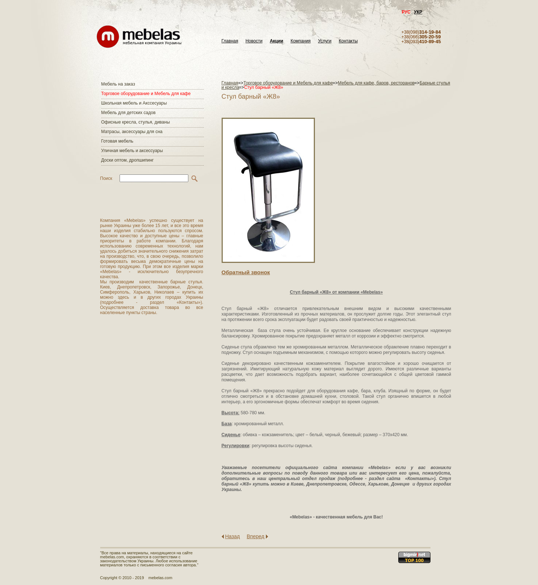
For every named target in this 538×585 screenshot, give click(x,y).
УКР (418, 12)
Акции (276, 41)
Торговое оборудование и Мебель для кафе (146, 93)
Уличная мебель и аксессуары (132, 150)
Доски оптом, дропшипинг (127, 160)
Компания (300, 41)
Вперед (255, 536)
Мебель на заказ (118, 84)
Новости (253, 41)
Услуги (324, 41)
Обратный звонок (246, 272)
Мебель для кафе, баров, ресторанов (376, 83)
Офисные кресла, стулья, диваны (135, 122)
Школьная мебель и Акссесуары (134, 103)
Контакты (348, 41)
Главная (230, 41)
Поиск (106, 178)
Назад (232, 536)
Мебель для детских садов (128, 112)
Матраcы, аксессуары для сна (132, 131)
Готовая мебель (117, 141)
